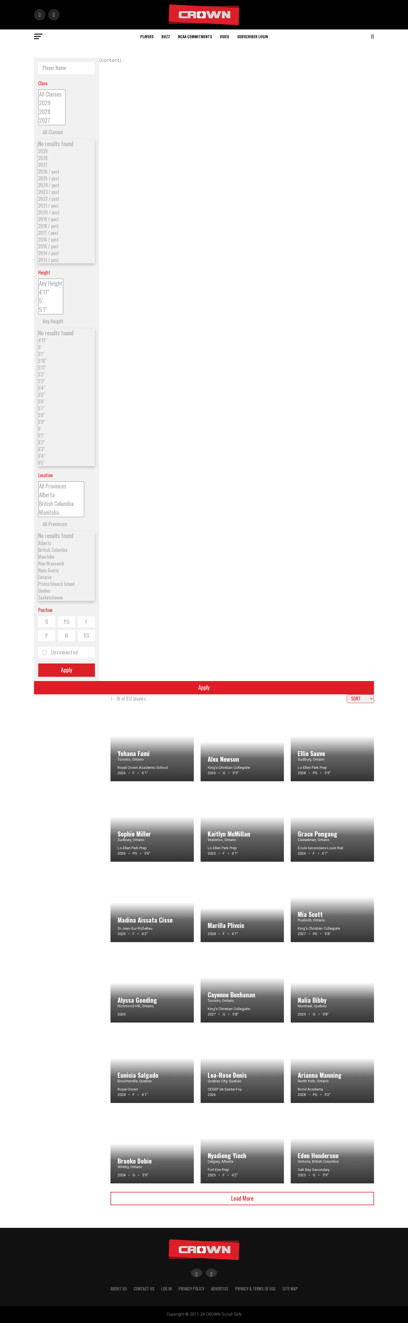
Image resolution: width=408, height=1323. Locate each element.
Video (224, 36)
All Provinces (61, 486)
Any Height (51, 283)
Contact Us (144, 1289)
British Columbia (61, 503)
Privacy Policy (191, 1289)
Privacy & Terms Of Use (255, 1289)
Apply (66, 669)
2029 (52, 103)
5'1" (51, 309)
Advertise (219, 1289)
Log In (166, 1289)
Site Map (290, 1289)
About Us (118, 1289)
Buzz (166, 36)
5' (51, 300)
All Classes (52, 94)
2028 (52, 111)
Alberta (61, 494)
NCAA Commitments (195, 36)
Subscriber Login (252, 36)
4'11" (51, 292)
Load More (242, 1198)
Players (147, 36)
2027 (52, 120)
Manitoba (61, 512)
